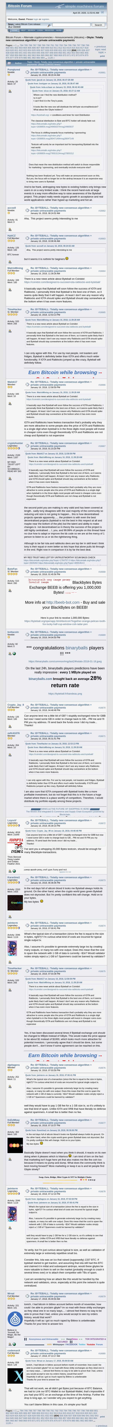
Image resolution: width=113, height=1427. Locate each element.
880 (25, 57)
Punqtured (14, 69)
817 (82, 47)
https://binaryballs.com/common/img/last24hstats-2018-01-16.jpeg (65, 661)
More (58, 30)
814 (69, 47)
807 (38, 47)
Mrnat (11, 1293)
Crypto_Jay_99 (16, 704)
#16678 (102, 1191)
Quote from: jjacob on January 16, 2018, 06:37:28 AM (49, 80)
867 (52, 55)
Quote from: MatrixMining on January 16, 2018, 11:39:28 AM (52, 320)
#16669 (102, 635)
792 (57, 45)
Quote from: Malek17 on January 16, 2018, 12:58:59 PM (50, 454)
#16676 (102, 1068)
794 (65, 45)
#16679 (102, 1296)
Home (14, 30)
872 (73, 55)
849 (56, 52)
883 (38, 57)
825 (34, 50)
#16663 (102, 238)
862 (30, 55)
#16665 (102, 312)
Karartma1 (14, 877)
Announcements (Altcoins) (69, 37)
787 (35, 45)
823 (25, 50)
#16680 (102, 1353)
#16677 (102, 1123)
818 (87, 47)
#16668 (102, 572)
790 (48, 45)
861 (25, 55)
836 (83, 50)
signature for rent (65, 872)
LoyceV (12, 820)
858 (12, 55)
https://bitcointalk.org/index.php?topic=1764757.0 (47, 560)
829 (52, 50)
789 (43, 45)
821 (16, 50)
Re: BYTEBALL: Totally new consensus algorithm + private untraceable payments (61, 71)
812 (60, 47)
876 (8, 57)
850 (60, 52)
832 (65, 50)
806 (34, 47)
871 (69, 55)
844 (34, 52)
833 (69, 50)
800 (8, 47)
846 (43, 52)
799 (87, 45)
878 (16, 57)
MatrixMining (15, 268)
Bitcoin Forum (13, 37)
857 (8, 55)
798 (83, 45)
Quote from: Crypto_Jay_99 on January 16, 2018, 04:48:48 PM (53, 831)
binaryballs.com (40, 678)
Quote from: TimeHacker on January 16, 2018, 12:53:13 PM (52, 744)
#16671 (102, 736)
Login (40, 30)
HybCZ (12, 235)
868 (56, 55)
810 (52, 47)
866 (47, 55)
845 (38, 52)
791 (52, 45)
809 (47, 47)
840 (16, 52)
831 (60, 50)
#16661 (102, 72)
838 (8, 52)
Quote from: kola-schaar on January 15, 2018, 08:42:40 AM (56, 87)
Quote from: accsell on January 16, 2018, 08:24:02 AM (49, 246)
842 (25, 52)
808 (43, 47)
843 (30, 52)
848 (52, 52)
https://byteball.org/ (40, 115)
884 (43, 57)
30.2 (10, 26)
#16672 (102, 823)
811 (56, 47)
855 (82, 52)
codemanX (14, 1350)
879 (21, 57)
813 (65, 47)
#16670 (102, 708)
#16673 (102, 880)
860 (21, 55)
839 (12, 52)
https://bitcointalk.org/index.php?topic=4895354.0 (61, 563)
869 (60, 55)
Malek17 (12, 381)
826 (38, 50)
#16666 (102, 385)
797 (78, 45)
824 (30, 50)
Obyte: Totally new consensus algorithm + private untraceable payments (54, 39)
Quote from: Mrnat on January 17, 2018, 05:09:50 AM (49, 1361)
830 (56, 50)
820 (12, 50)
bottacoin (13, 632)
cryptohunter (15, 443)
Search (31, 30)
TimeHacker (15, 309)
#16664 (102, 271)
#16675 (102, 971)
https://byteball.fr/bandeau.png (65, 693)
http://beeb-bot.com (63, 602)
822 (21, 50)
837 (88, 50)
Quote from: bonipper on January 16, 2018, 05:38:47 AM (53, 84)
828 (47, 50)
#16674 (102, 926)
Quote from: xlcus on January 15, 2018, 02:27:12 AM (56, 91)
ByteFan (12, 568)
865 (43, 55)
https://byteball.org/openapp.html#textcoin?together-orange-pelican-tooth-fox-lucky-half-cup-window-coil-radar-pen (65, 623)
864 (38, 55)
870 (65, 55)
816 (78, 47)
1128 (50, 57)
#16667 (102, 446)
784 (21, 45)
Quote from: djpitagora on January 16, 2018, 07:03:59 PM (51, 1199)
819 (8, 50)
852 (69, 52)
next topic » (102, 51)
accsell (12, 207)
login (36, 19)
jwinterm (13, 922)
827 (43, 50)
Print (102, 56)
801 (12, 47)
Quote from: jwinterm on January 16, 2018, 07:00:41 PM (50, 1075)
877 (12, 57)
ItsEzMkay (14, 1120)
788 (39, 45)
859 (16, 55)
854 (78, 52)
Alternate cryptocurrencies (38, 37)
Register (49, 30)
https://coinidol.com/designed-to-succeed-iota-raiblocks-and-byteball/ (62, 282)
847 (47, 52)
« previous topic (100, 48)
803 (21, 47)
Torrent (16, 26)
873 (78, 55)
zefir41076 (14, 733)
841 (21, 52)
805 (30, 47)
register (45, 19)
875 (87, 55)
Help (23, 30)
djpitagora (14, 1064)
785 (26, 45)
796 (74, 45)
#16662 (102, 211)
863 (34, 55)
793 (61, 45)
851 (65, 52)
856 (87, 52)
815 (73, 47)
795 (70, 45)
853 (73, 52)
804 (25, 47)
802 (16, 47)
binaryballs (77, 647)
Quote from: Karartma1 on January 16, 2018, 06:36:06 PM (51, 1130)
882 (34, 57)
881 (30, 57)
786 (30, 45)
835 (79, 50)
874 (82, 55)
